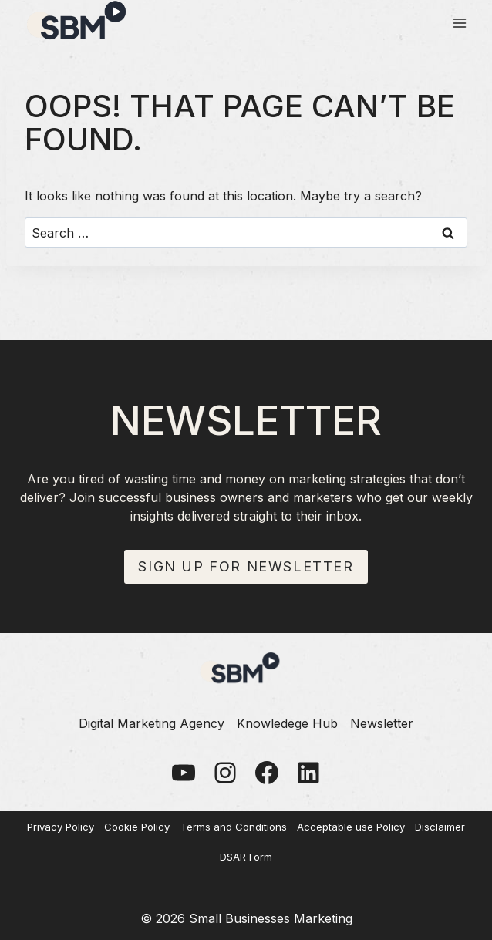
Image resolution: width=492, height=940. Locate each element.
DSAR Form (246, 857)
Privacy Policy (60, 826)
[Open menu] (459, 23)
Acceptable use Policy (351, 826)
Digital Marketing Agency (151, 723)
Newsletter (381, 723)
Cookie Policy (137, 826)
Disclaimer (440, 826)
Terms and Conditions (233, 826)
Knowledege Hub (287, 723)
